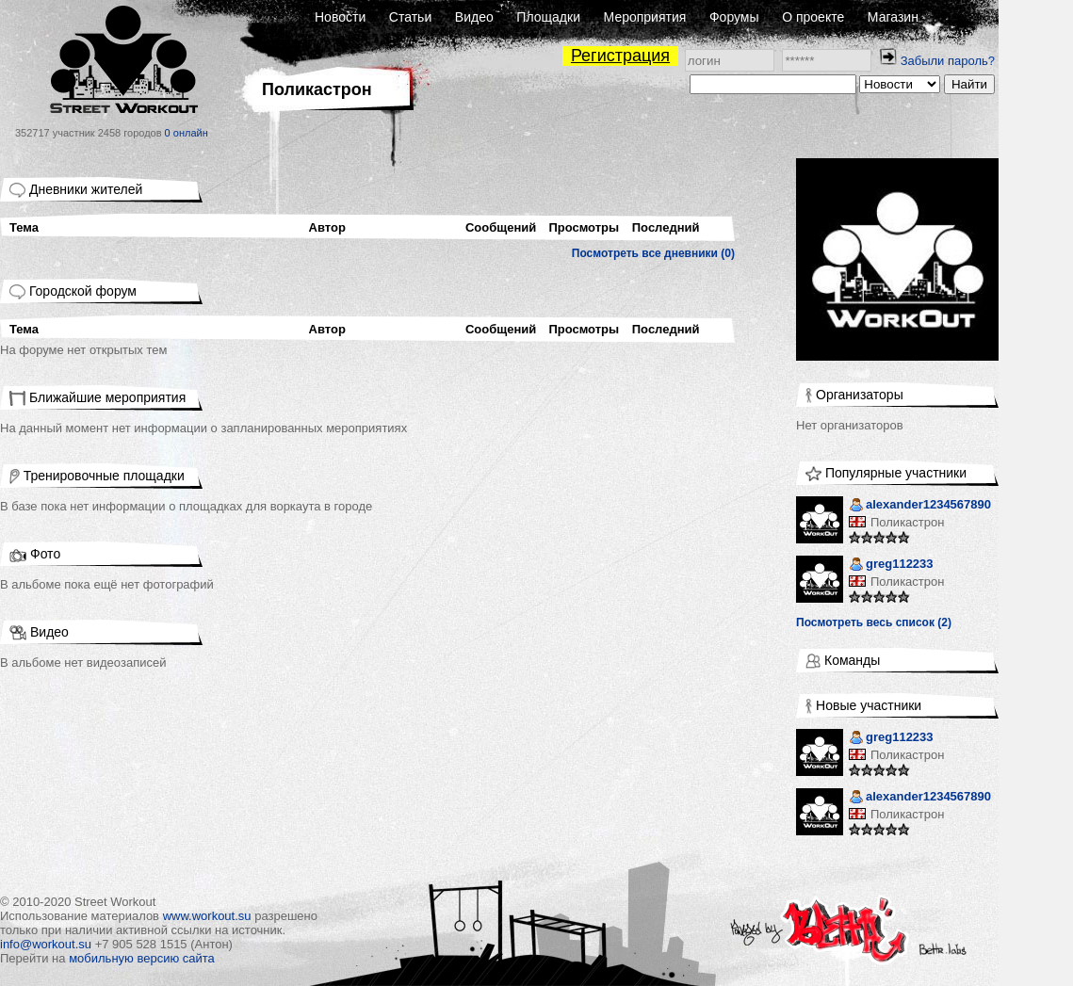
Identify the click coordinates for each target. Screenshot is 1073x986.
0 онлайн (186, 132)
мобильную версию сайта (142, 958)
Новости (340, 16)
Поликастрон (907, 522)
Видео (474, 16)
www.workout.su (207, 916)
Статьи (410, 16)
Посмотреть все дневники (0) (653, 253)
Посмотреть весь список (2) (873, 622)
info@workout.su (45, 944)
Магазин (893, 16)
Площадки (548, 16)
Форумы (734, 16)
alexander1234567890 (920, 506)
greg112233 (891, 565)
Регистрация (620, 55)
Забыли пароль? (948, 61)
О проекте (813, 16)
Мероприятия (645, 16)
